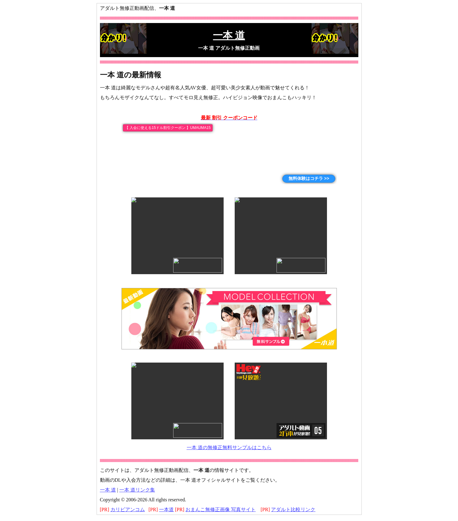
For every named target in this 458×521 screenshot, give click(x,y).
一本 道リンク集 (137, 489)
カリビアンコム (127, 509)
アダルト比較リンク (293, 509)
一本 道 (108, 489)
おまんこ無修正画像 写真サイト (220, 509)
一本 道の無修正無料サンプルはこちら (229, 447)
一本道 (166, 509)
